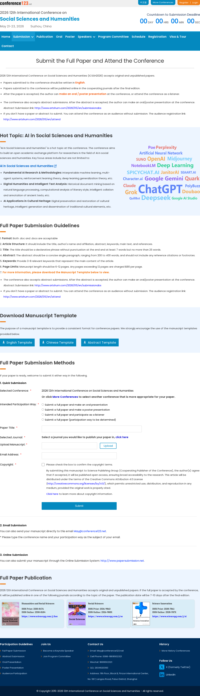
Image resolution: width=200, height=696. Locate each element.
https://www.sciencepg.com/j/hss (40, 616)
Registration (157, 37)
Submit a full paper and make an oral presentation (75, 404)
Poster (70, 37)
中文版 (143, 2)
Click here (52, 494)
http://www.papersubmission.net (122, 561)
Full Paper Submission (14, 650)
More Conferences (163, 2)
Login (195, 2)
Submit (79, 505)
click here (122, 437)
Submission (23, 37)
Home (6, 37)
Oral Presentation (11, 662)
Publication (44, 37)
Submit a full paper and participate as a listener (73, 414)
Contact (8, 46)
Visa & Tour (178, 37)
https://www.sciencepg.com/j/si (169, 616)
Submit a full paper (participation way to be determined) (79, 419)
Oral (59, 37)
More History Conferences (176, 650)
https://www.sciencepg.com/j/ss (105, 616)
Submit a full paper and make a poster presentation (76, 409)
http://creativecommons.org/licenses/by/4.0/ (76, 483)
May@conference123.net (90, 531)
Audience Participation (14, 673)
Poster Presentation (13, 667)
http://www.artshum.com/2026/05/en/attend (32, 119)
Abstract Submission (13, 656)
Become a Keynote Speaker (58, 650)
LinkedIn (167, 674)
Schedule (138, 37)
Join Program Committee (57, 656)
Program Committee (113, 37)
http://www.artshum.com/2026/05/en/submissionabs (68, 108)
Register (184, 2)
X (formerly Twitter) (174, 667)
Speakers (86, 37)
